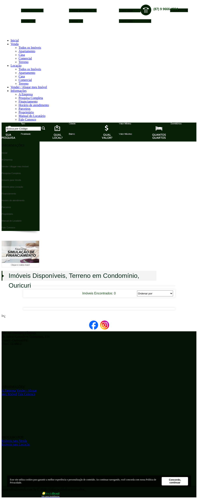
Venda (15, 44)
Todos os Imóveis (30, 47)
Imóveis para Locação (16, 444)
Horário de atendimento (34, 105)
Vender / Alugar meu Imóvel (29, 87)
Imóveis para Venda (14, 441)
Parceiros (25, 108)
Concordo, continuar (175, 481)
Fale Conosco (27, 119)
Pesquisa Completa (31, 98)
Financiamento (28, 101)
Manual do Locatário (32, 116)
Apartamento (27, 51)
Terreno (24, 62)
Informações (19, 90)
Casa (22, 54)
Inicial (15, 40)
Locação (16, 65)
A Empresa (26, 94)
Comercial (25, 58)
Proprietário (26, 112)
